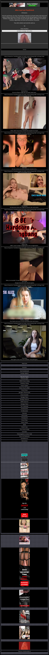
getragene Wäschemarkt (24, 392)
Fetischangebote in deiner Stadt (24, 434)
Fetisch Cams (24, 427)
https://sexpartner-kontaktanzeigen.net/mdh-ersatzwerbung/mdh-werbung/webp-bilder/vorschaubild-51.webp (24, 303)
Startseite (24, 367)
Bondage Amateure (24, 399)
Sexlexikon (24, 431)
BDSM (24, 424)
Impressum (24, 363)
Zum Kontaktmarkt (24, 371)
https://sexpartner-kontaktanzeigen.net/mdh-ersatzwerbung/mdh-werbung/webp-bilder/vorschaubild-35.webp (24, 227)
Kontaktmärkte (24, 408)
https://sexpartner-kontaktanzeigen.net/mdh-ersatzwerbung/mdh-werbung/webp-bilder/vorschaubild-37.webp (24, 112)
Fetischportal (24, 417)
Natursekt (24, 413)
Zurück (24, 49)
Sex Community (24, 406)
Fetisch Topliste (24, 385)
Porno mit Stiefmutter (24, 436)
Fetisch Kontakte (24, 394)
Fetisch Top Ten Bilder (24, 387)
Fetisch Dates (24, 390)
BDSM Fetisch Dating (24, 381)
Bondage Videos (24, 397)
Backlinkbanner (24, 438)
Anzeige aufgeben (24, 373)
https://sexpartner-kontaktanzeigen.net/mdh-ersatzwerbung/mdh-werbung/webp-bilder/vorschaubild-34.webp (24, 151)
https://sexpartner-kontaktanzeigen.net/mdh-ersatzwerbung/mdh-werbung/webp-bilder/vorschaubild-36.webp (24, 74)
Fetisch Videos (24, 422)
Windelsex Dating (24, 383)
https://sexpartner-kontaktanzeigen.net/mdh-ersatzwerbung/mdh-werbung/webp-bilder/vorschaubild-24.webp (24, 341)
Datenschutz (24, 440)
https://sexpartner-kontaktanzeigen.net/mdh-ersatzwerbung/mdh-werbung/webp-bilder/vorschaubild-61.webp (24, 189)
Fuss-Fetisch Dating (24, 429)
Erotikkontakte (24, 411)
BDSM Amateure (24, 401)
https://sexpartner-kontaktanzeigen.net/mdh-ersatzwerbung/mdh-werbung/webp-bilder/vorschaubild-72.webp (24, 265)
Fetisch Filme (24, 420)
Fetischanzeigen (24, 378)
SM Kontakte (24, 415)
